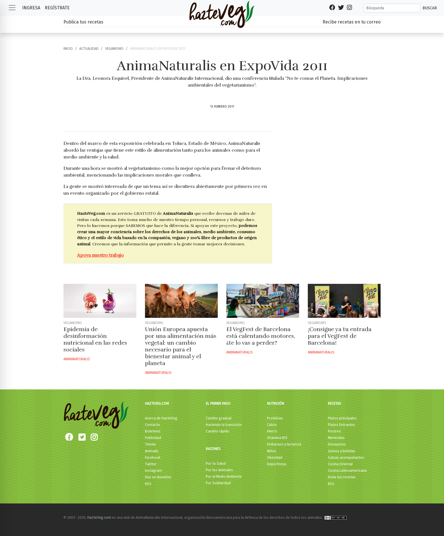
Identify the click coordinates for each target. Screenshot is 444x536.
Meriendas (336, 438)
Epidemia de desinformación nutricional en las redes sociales (95, 339)
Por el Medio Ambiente (224, 476)
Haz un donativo (158, 477)
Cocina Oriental (340, 464)
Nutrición (275, 403)
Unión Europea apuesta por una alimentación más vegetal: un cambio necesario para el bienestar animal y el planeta (180, 346)
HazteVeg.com (157, 403)
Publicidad (153, 438)
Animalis (152, 451)
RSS (148, 484)
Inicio (68, 48)
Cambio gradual (218, 418)
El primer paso (218, 403)
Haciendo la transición (224, 425)
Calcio (272, 425)
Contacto (152, 425)
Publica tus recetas (83, 22)
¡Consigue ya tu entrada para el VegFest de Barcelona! (340, 336)
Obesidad (274, 457)
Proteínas (275, 418)
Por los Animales (219, 470)
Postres (334, 431)
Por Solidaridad (218, 483)
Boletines (153, 431)
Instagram (153, 470)
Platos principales (342, 418)
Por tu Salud (216, 463)
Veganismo (114, 48)
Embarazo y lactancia (284, 444)
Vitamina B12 (277, 438)
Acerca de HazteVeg (161, 418)
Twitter (151, 464)
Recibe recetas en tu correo (352, 22)
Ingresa (31, 7)
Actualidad (89, 48)
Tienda (150, 444)
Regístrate (57, 7)
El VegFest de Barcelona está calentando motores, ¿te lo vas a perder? (260, 336)
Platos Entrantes (341, 425)
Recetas (334, 403)
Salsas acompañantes (346, 457)
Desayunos (337, 444)
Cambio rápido (217, 431)
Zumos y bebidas (341, 451)
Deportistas (277, 464)
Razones (213, 449)
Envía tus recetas (342, 477)
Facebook (152, 457)
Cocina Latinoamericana (347, 470)
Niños (271, 451)
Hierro (272, 431)
